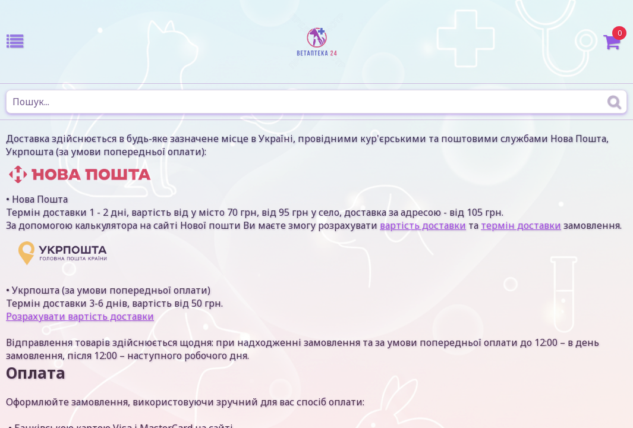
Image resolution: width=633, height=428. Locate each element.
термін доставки (521, 225)
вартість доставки (423, 225)
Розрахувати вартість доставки (80, 316)
